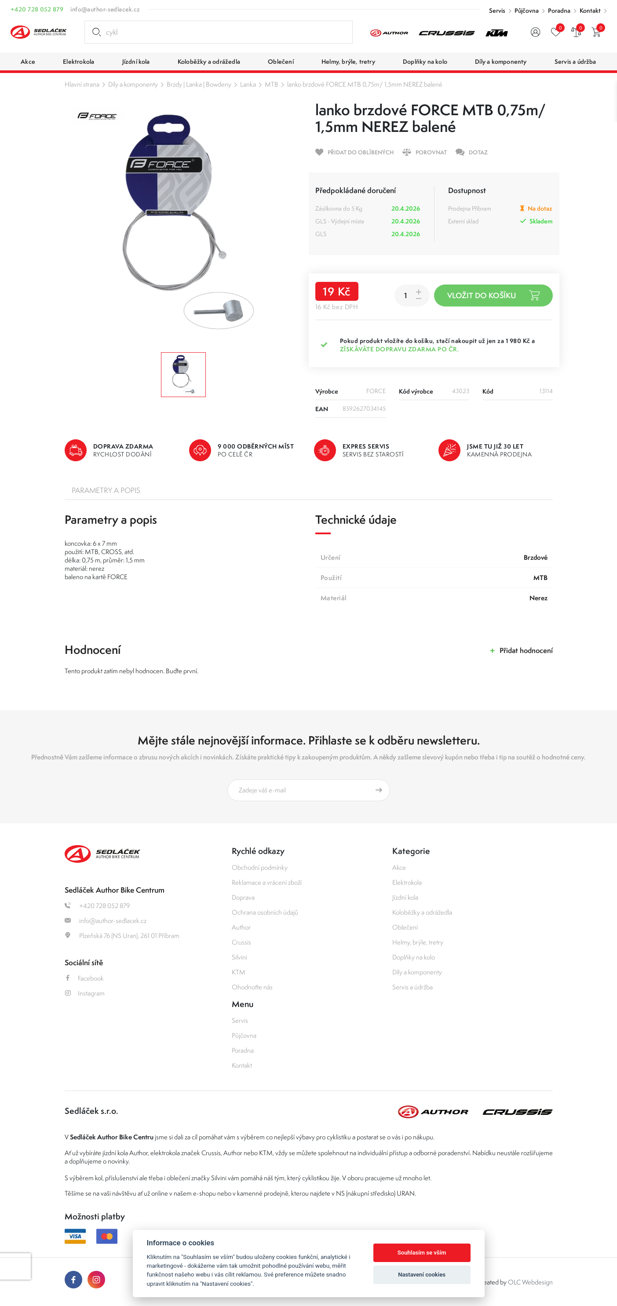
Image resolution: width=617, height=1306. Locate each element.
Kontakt (590, 11)
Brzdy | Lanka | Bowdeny (199, 84)
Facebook (84, 978)
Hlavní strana (82, 84)
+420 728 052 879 (37, 9)
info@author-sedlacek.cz (105, 9)
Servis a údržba (412, 987)
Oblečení (405, 927)
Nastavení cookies (421, 1274)
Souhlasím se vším (422, 1252)
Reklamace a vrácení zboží (267, 882)
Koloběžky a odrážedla (422, 912)
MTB (271, 84)
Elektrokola (407, 882)
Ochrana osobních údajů (265, 912)
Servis (497, 11)
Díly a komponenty (133, 84)
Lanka (248, 84)
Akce (399, 867)
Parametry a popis (106, 490)
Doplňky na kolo (413, 957)
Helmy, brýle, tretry (417, 942)
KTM (238, 972)
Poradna (559, 11)
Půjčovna (527, 11)
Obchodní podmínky (260, 867)
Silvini (239, 957)
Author (241, 927)
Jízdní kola (405, 897)
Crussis (241, 942)
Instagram (85, 993)
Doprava (243, 897)
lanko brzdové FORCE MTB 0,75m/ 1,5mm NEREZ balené (364, 84)
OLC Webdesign (530, 1282)
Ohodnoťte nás (252, 987)
